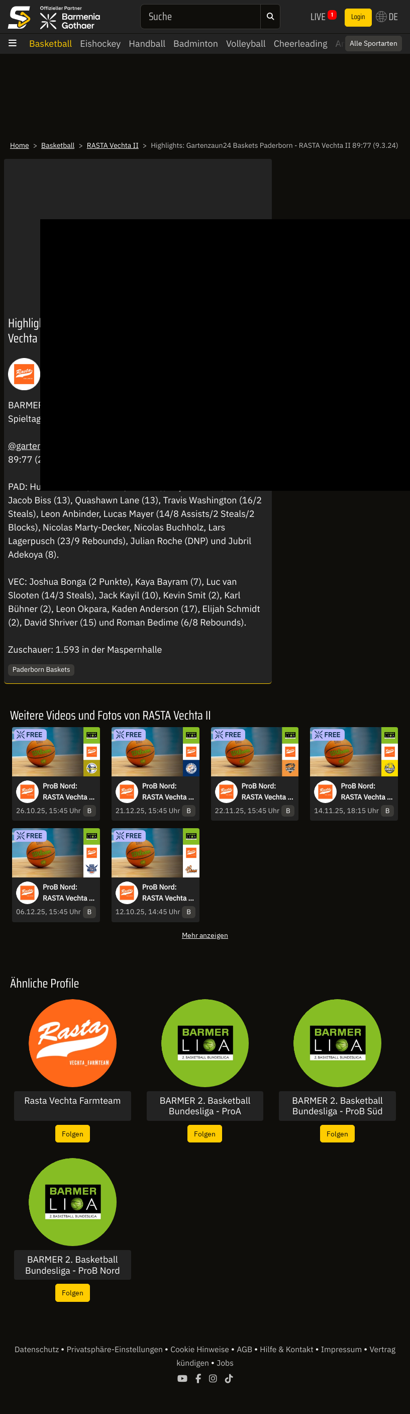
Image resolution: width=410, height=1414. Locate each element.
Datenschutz (38, 1350)
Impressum (342, 1350)
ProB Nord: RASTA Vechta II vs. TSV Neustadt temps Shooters (68, 792)
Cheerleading (301, 43)
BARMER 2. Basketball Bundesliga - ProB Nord (72, 1265)
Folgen (72, 1133)
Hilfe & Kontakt (287, 1350)
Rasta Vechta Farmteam (72, 1100)
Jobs (225, 1363)
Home (19, 145)
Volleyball (246, 43)
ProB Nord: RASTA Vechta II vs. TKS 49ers (68, 893)
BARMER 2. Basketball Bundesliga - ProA (205, 1106)
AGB (245, 1350)
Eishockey (100, 43)
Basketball (50, 43)
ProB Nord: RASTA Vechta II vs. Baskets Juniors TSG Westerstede (366, 792)
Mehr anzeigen (205, 935)
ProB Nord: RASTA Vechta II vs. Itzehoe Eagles (168, 792)
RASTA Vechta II (113, 145)
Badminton (195, 43)
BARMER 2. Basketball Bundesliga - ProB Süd (337, 1106)
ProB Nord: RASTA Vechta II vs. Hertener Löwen (168, 893)
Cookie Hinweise (200, 1350)
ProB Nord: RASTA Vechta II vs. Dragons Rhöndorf (267, 792)
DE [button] (387, 17)
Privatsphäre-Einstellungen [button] (115, 1350)
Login (358, 17)
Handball (147, 43)
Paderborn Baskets (41, 669)
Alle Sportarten (373, 43)
